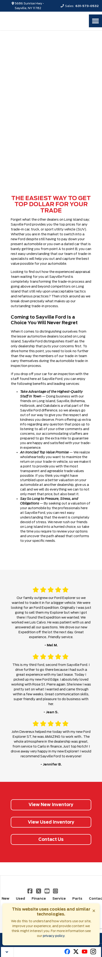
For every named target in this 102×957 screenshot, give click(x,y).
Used (20, 898)
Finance (39, 898)
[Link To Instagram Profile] (55, 890)
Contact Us (51, 839)
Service (59, 898)
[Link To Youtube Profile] (84, 953)
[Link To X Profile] (39, 890)
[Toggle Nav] (95, 20)
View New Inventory (51, 804)
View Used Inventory (51, 822)
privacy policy (54, 936)
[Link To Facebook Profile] (30, 890)
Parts (77, 898)
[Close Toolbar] (7, 952)
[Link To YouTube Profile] (47, 890)
